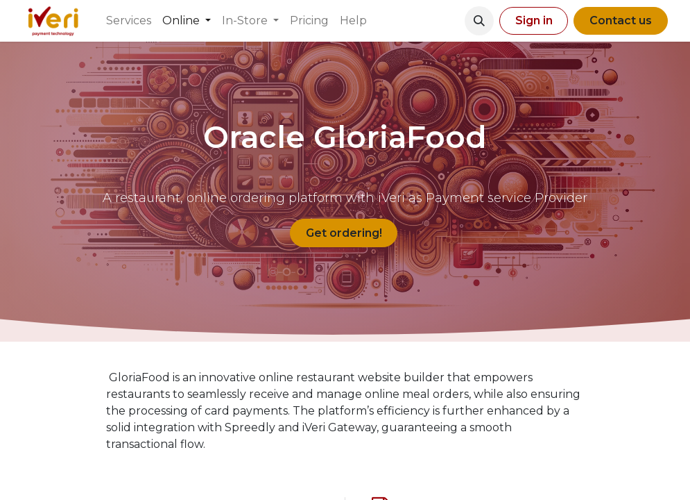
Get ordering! (344, 233)
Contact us (620, 20)
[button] (479, 20)
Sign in (534, 20)
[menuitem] (129, 21)
